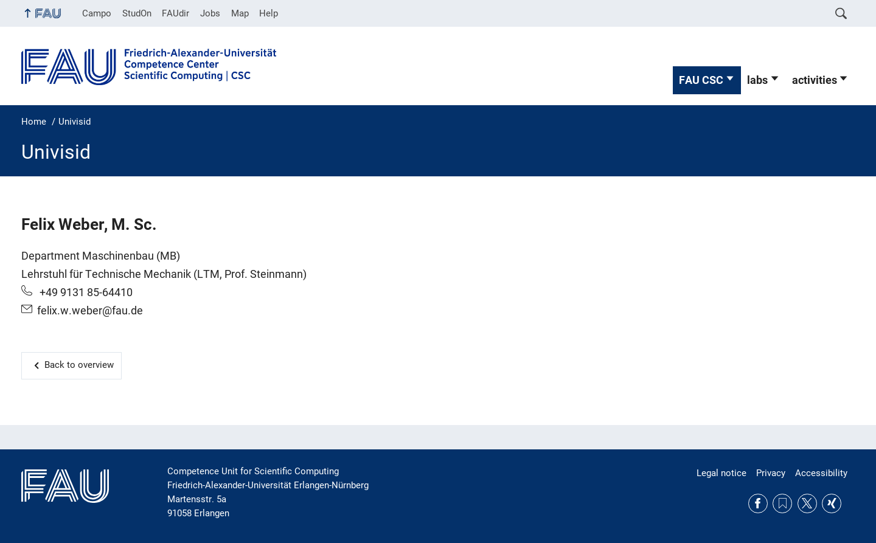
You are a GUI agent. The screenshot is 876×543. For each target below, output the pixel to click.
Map (240, 13)
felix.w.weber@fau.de (90, 311)
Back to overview (79, 364)
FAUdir (175, 13)
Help (268, 13)
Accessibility (821, 473)
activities (814, 80)
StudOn (136, 13)
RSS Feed (782, 503)
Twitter (807, 503)
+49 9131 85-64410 (85, 292)
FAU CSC (701, 80)
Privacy (770, 473)
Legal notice (721, 473)
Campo (96, 13)
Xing (831, 503)
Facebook (758, 503)
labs (757, 80)
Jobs (210, 13)
